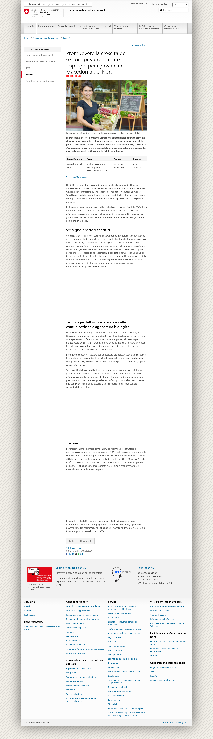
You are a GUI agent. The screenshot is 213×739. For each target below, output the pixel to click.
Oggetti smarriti (115, 650)
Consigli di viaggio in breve (78, 610)
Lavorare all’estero (74, 681)
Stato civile (113, 704)
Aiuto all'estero (73, 640)
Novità (27, 606)
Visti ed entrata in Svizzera (125, 29)
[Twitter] (70, 554)
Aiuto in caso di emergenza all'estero (124, 629)
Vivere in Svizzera (158, 615)
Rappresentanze (46, 29)
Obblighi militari (115, 654)
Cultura (153, 655)
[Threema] (76, 554)
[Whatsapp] (78, 554)
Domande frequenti (75, 623)
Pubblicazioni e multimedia (162, 680)
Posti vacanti (29, 615)
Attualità (30, 29)
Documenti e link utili (75, 645)
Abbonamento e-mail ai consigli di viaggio (85, 649)
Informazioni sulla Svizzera (162, 619)
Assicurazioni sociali (117, 646)
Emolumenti (113, 676)
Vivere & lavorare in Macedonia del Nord (90, 29)
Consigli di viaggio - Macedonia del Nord (84, 606)
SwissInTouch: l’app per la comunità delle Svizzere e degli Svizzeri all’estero (126, 714)
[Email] (81, 554)
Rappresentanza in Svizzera (78, 669)
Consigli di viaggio (67, 29)
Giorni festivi (30, 610)
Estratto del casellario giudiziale (122, 659)
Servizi (107, 29)
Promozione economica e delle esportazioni (164, 649)
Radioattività (72, 636)
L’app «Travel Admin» (75, 653)
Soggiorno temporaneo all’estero (81, 677)
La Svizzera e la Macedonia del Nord (150, 29)
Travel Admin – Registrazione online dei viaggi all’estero (126, 681)
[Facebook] (67, 554)
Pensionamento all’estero (77, 686)
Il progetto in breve (77, 177)
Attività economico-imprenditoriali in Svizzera (167, 624)
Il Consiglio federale (38, 4)
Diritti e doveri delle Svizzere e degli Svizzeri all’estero (82, 699)
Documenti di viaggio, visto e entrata (82, 619)
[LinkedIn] (73, 554)
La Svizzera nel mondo (78, 4)
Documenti (86, 540)
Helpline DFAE (145, 567)
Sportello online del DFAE (71, 567)
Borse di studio (114, 667)
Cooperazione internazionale (175, 29)
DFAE (57, 4)
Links (70, 540)
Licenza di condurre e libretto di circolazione (122, 623)
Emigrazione (72, 673)
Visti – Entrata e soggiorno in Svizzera (167, 606)
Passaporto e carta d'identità (120, 613)
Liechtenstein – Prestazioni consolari (124, 671)
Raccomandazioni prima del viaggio (82, 615)
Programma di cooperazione (163, 667)
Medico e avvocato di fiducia (120, 691)
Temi (152, 672)
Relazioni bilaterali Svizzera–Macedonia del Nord (168, 642)
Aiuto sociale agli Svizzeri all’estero (124, 633)
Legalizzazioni (114, 637)
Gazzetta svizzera (116, 696)
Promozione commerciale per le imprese (126, 708)
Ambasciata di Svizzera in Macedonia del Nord (42, 628)
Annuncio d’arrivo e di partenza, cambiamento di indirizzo (122, 607)
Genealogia (113, 663)
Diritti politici (114, 618)
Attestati (112, 642)
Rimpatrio (70, 690)
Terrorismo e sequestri (76, 628)
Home (26, 38)
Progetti (153, 676)
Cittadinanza (114, 700)
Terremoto (71, 632)
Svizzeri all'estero (74, 694)
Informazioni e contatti (160, 610)
